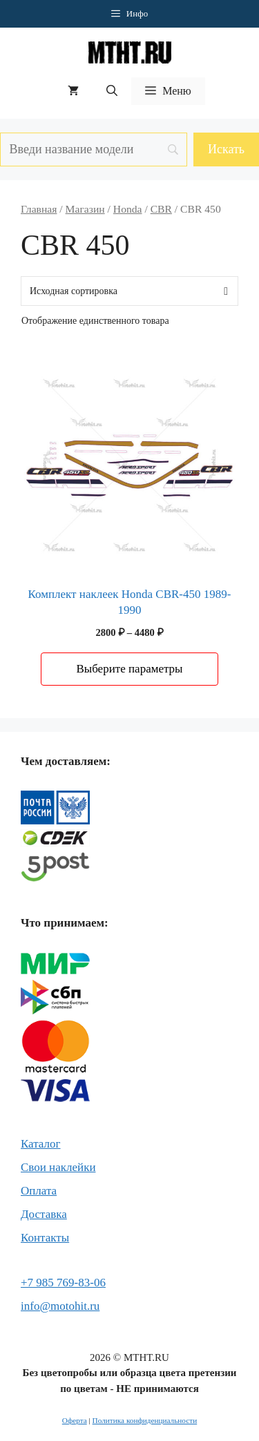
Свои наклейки (58, 1167)
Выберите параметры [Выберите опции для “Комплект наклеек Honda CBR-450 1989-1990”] (129, 668)
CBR (161, 209)
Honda (127, 209)
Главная (39, 209)
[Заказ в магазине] (129, 291)
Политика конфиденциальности (145, 1420)
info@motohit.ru (60, 1306)
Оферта (74, 1420)
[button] (112, 91)
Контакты (45, 1237)
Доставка (44, 1214)
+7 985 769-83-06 (63, 1282)
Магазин (85, 209)
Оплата (39, 1190)
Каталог (41, 1143)
